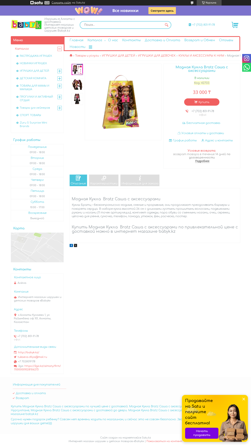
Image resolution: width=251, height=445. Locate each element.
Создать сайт (61, 2)
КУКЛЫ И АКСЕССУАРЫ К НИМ (201, 55)
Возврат (22, 398)
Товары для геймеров (35, 107)
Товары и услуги (87, 55)
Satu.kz (146, 437)
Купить (203, 102)
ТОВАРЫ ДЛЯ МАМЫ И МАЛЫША (34, 87)
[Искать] (166, 25)
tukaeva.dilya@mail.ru (32, 357)
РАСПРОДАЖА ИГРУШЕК (36, 56)
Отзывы (226, 40)
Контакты (131, 40)
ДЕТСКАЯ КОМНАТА (33, 78)
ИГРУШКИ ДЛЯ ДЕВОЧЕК (157, 55)
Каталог (94, 40)
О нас (113, 40)
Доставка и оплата (31, 393)
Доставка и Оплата (162, 40)
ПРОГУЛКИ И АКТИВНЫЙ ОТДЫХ (36, 98)
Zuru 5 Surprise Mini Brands (33, 124)
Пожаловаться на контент (164, 441)
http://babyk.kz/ (28, 352)
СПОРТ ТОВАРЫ (30, 115)
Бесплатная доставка (203, 123)
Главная (76, 40)
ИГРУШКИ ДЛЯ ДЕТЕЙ (118, 55)
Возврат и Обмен (199, 40)
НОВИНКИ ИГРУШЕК (33, 63)
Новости (77, 47)
